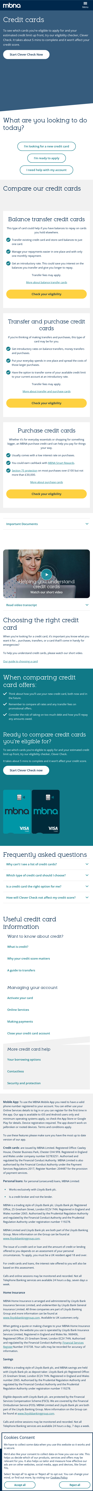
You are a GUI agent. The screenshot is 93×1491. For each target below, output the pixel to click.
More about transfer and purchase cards (47, 391)
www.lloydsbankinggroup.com (21, 1238)
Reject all (75, 1485)
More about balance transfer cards (46, 282)
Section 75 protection (24, 470)
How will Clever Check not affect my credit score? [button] (41, 899)
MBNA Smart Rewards (61, 463)
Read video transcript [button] (21, 606)
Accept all (20, 1485)
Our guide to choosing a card (20, 661)
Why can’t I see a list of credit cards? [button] (31, 866)
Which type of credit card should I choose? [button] (36, 877)
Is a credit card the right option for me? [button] (33, 888)
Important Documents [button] (22, 525)
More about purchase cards (46, 482)
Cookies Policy (59, 1477)
